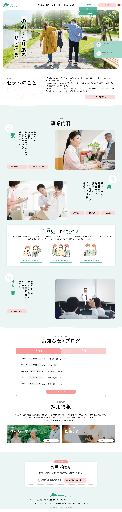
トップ (33, 5)
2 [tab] (61, 71)
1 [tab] (60, 71)
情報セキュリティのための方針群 (78, 506)
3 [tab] (63, 71)
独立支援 (108, 213)
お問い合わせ (74, 483)
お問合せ (108, 5)
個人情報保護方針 (61, 506)
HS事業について (17, 311)
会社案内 (41, 5)
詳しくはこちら (106, 97)
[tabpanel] (61, 40)
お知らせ (38, 350)
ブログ (83, 350)
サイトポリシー (39, 506)
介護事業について (78, 213)
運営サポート (93, 213)
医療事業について (17, 166)
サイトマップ (50, 506)
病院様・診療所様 (38, 166)
